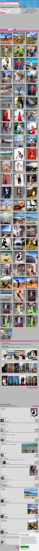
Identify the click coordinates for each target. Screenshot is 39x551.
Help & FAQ (35, 1)
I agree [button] (22, 546)
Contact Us (35, 7)
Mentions (21, 5)
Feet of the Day (28, 4)
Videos (21, 4)
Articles (27, 2)
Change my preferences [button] (25, 548)
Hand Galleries (28, 7)
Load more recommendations (32, 387)
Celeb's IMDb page (32, 8)
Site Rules (28, 1)
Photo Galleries (22, 2)
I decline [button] (26, 546)
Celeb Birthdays (29, 5)
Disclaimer (35, 5)
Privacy (34, 4)
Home (22, 1)
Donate (34, 2)
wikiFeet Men (22, 7)
